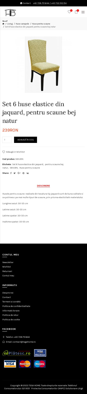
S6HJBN (14, 167)
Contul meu (8, 275)
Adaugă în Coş (25, 139)
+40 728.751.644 (41, 3)
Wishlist (6, 266)
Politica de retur (10, 315)
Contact (6, 297)
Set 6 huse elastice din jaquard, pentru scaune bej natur (30, 27)
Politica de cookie (11, 319)
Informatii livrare (10, 310)
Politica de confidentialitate (16, 306)
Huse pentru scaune (41, 24)
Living (10, 24)
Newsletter (7, 262)
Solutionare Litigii (74, 388)
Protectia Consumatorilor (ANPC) (48, 388)
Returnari (7, 271)
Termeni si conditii (11, 301)
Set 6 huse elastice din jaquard (27, 164)
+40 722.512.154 (59, 3)
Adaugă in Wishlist (15, 152)
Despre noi (7, 292)
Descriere (43, 185)
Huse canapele (22, 24)
